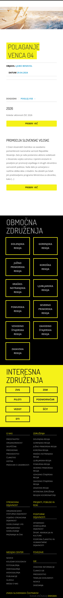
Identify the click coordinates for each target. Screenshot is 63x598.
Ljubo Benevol (19, 66)
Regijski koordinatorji (44, 495)
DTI (17, 418)
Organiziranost (14, 443)
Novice (9, 558)
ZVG (17, 389)
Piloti (17, 399)
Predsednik (12, 450)
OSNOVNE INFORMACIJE (44, 567)
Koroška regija (40, 450)
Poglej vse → (28, 98)
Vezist (18, 409)
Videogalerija (13, 569)
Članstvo (11, 457)
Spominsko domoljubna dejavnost (39, 526)
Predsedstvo (12, 454)
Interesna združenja (43, 491)
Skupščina (11, 446)
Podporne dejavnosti (39, 516)
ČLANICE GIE (38, 570)
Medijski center (15, 552)
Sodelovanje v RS (15, 524)
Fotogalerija (12, 565)
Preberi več (31, 123)
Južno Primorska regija (45, 446)
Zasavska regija (41, 488)
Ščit (45, 409)
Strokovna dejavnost (12, 504)
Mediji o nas (12, 583)
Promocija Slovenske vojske (27, 140)
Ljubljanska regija (42, 460)
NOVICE (36, 581)
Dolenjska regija (41, 439)
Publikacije (11, 576)
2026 (9, 108)
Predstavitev (12, 439)
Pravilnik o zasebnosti (17, 465)
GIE (35, 561)
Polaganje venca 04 (24, 51)
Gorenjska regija (41, 443)
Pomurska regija (41, 464)
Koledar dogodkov (16, 561)
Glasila (10, 580)
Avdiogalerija (13, 572)
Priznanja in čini (14, 534)
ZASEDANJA (38, 585)
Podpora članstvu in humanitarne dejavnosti (44, 542)
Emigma (52, 595)
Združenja (39, 433)
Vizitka (9, 461)
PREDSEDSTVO (39, 574)
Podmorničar (45, 399)
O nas (9, 433)
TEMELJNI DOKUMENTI (43, 578)
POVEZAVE (38, 552)
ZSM (45, 389)
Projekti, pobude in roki (44, 504)
